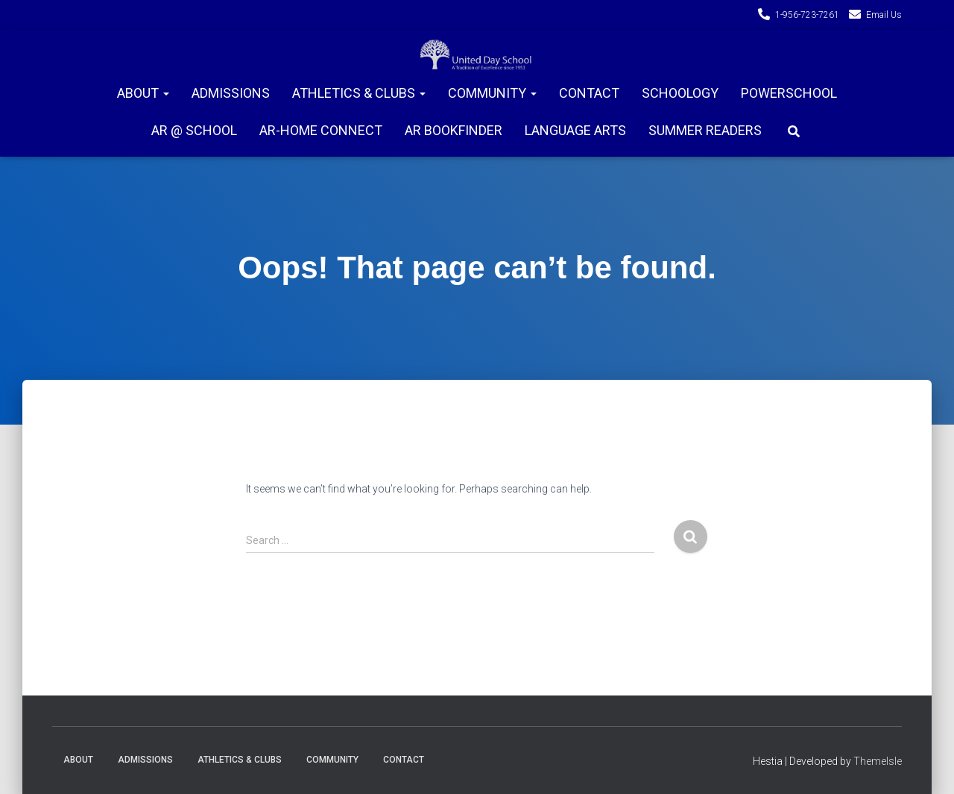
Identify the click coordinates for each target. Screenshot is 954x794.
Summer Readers (705, 130)
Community (492, 93)
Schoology (680, 93)
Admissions (231, 93)
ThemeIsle (877, 761)
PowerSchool (789, 93)
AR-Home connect (320, 130)
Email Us (884, 15)
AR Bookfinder (453, 130)
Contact (589, 93)
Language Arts (575, 130)
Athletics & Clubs (359, 93)
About (143, 93)
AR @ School (194, 130)
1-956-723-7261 (807, 15)
